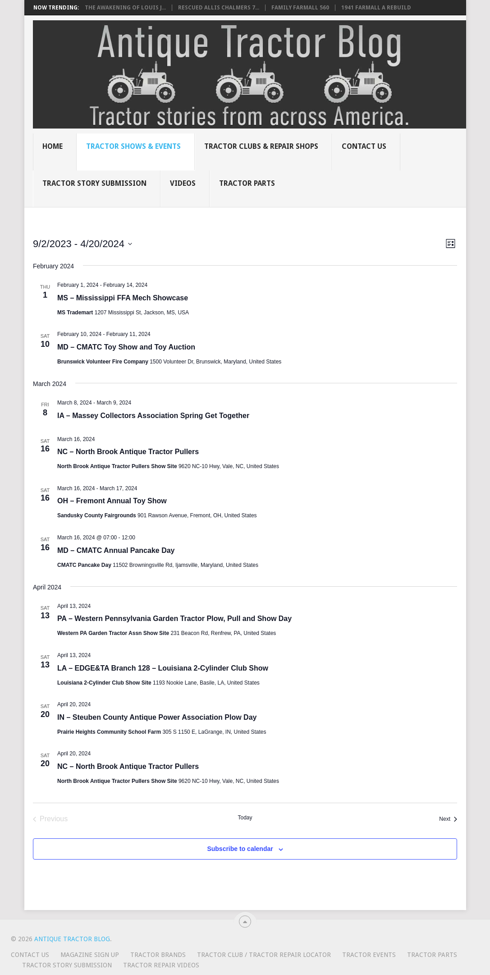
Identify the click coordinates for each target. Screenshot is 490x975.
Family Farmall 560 (300, 8)
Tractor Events (369, 954)
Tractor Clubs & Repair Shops (261, 146)
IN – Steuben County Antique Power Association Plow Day (156, 717)
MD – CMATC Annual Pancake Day (116, 550)
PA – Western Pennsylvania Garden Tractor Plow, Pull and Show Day (174, 618)
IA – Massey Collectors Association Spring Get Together (153, 415)
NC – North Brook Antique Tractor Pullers (128, 451)
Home (52, 146)
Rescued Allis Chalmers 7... (218, 8)
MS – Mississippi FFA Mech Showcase (122, 298)
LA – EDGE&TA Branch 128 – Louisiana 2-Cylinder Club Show (162, 668)
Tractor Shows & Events (133, 146)
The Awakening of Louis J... (125, 8)
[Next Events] (448, 819)
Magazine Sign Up (89, 954)
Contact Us (364, 146)
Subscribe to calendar (240, 848)
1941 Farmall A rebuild (376, 8)
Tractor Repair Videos (161, 965)
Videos (183, 183)
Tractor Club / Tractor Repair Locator (264, 954)
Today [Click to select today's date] (245, 817)
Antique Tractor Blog (72, 939)
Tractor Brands (158, 954)
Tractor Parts (247, 183)
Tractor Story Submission (94, 183)
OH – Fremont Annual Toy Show (112, 501)
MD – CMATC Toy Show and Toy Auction (126, 347)
